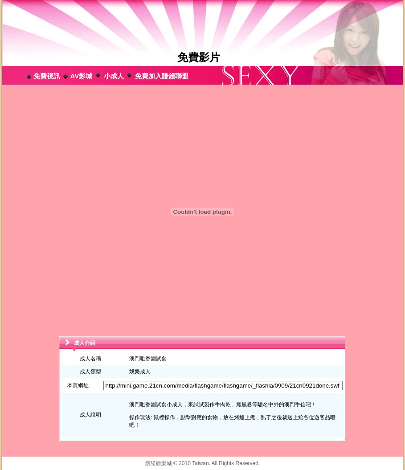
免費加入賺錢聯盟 (161, 76)
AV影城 (77, 76)
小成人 (114, 76)
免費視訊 (43, 76)
